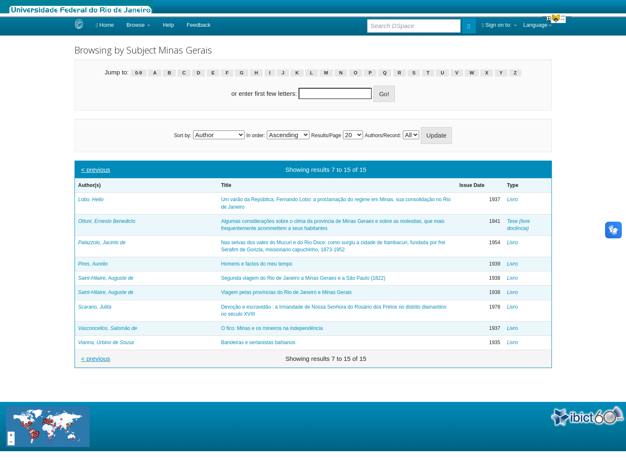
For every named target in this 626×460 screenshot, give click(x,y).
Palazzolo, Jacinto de (102, 242)
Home (105, 25)
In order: (255, 135)
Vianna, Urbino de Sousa (106, 342)
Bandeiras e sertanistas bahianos (258, 342)
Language (537, 25)
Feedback (199, 25)
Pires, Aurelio (93, 264)
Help (168, 25)
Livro (512, 199)
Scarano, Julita (94, 307)
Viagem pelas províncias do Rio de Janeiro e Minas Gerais (286, 292)
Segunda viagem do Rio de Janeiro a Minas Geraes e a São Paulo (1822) (303, 278)
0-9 (138, 72)
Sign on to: (499, 25)
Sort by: (182, 135)
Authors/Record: (383, 135)
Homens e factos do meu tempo (256, 264)
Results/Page (326, 135)
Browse (138, 25)
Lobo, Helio (91, 199)
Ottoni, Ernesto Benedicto (107, 221)
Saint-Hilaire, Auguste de (106, 278)
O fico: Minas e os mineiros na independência (272, 328)
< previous (96, 169)
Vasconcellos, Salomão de (107, 328)
